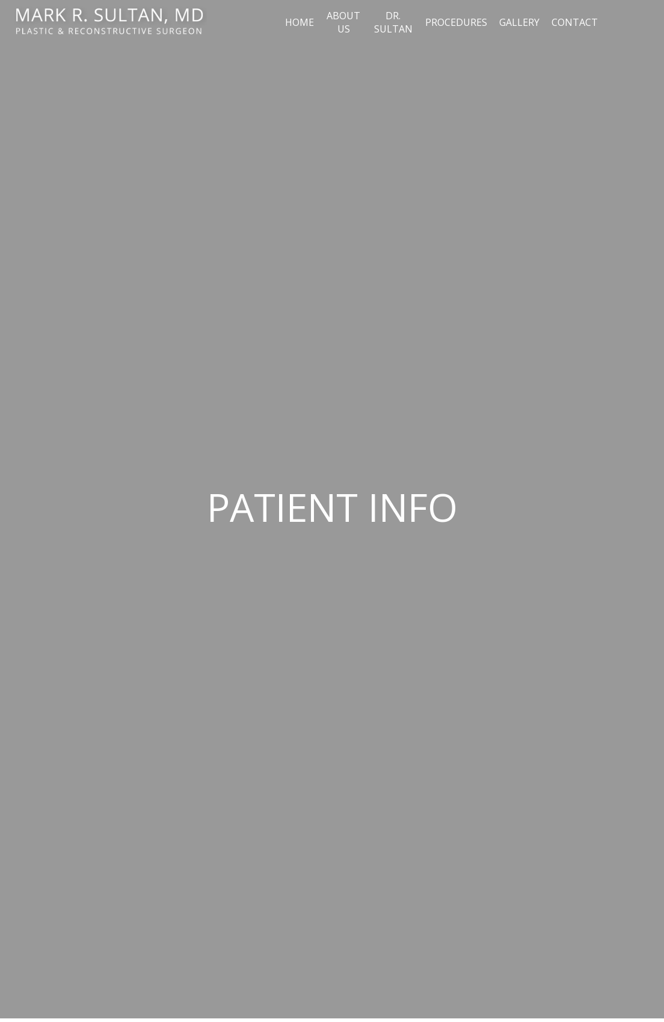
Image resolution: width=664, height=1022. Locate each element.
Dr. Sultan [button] (393, 22)
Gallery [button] (519, 22)
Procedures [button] (456, 22)
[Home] (109, 22)
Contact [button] (575, 22)
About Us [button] (343, 22)
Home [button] (299, 22)
